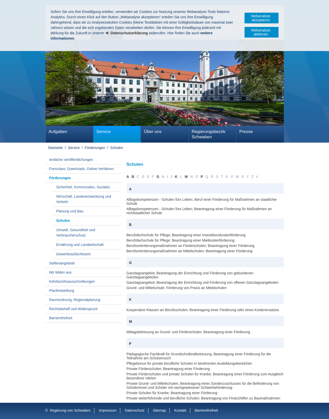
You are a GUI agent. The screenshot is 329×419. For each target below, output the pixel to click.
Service (103, 131)
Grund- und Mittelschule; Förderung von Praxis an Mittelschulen (177, 288)
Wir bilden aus (60, 272)
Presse (246, 131)
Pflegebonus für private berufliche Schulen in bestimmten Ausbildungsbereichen (189, 363)
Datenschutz (135, 410)
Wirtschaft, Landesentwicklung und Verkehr (83, 199)
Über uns (153, 131)
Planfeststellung (61, 291)
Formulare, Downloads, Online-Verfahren (81, 169)
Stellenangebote (62, 263)
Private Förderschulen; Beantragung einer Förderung (168, 369)
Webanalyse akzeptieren (261, 18)
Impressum (107, 410)
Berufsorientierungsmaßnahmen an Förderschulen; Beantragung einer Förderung (190, 246)
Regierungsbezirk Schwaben (209, 134)
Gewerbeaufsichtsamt (73, 254)
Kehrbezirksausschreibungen (72, 281)
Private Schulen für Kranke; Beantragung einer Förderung (172, 393)
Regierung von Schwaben (70, 410)
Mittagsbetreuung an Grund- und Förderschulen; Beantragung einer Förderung (188, 332)
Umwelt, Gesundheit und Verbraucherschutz (75, 232)
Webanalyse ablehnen (261, 32)
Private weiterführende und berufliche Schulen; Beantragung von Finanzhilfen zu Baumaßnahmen (203, 398)
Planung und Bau (69, 211)
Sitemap (159, 410)
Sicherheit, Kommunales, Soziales (83, 187)
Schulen (116, 148)
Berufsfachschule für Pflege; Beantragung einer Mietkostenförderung (181, 240)
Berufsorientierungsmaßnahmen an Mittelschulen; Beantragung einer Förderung (190, 251)
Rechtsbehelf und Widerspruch (73, 309)
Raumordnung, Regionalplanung (74, 300)
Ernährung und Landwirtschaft (80, 245)
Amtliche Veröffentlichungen (71, 160)
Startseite (55, 148)
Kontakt (180, 410)
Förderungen (95, 148)
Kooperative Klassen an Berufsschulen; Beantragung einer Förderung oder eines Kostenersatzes (203, 310)
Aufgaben (58, 131)
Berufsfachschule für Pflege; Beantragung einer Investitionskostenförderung (186, 235)
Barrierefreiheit (61, 318)
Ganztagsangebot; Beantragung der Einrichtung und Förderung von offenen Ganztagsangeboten (203, 282)
